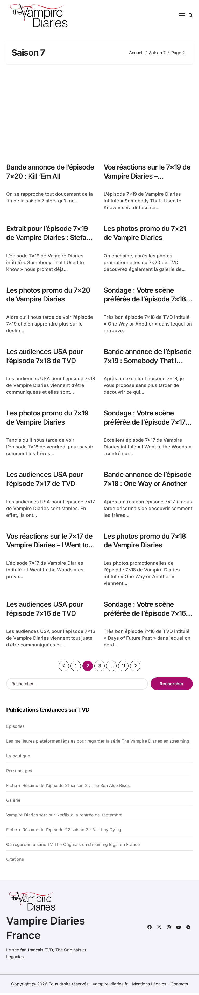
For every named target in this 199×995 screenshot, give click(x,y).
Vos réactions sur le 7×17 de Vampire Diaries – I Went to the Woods (50, 546)
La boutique (18, 757)
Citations (15, 861)
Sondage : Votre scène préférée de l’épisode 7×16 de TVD (145, 615)
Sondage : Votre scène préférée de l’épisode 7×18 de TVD (145, 299)
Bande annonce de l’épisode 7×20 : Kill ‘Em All (48, 171)
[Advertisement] (100, 110)
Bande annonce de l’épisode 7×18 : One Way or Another (147, 484)
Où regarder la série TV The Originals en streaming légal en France (73, 846)
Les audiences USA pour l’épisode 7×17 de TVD (45, 480)
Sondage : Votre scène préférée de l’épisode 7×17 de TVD (145, 423)
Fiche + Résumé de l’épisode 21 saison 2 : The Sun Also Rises (68, 787)
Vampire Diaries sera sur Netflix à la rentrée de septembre (64, 816)
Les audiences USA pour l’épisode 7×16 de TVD (45, 610)
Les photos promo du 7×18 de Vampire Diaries (145, 542)
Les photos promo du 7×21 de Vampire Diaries (145, 233)
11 (123, 668)
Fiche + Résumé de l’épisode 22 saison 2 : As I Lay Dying (63, 831)
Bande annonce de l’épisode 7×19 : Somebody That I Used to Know (146, 361)
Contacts (179, 985)
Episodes (15, 728)
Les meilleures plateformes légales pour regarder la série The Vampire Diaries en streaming (97, 742)
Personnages (19, 772)
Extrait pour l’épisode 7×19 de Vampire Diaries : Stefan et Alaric (49, 237)
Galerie (13, 802)
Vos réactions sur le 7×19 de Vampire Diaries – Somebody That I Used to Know (148, 181)
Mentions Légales (149, 985)
